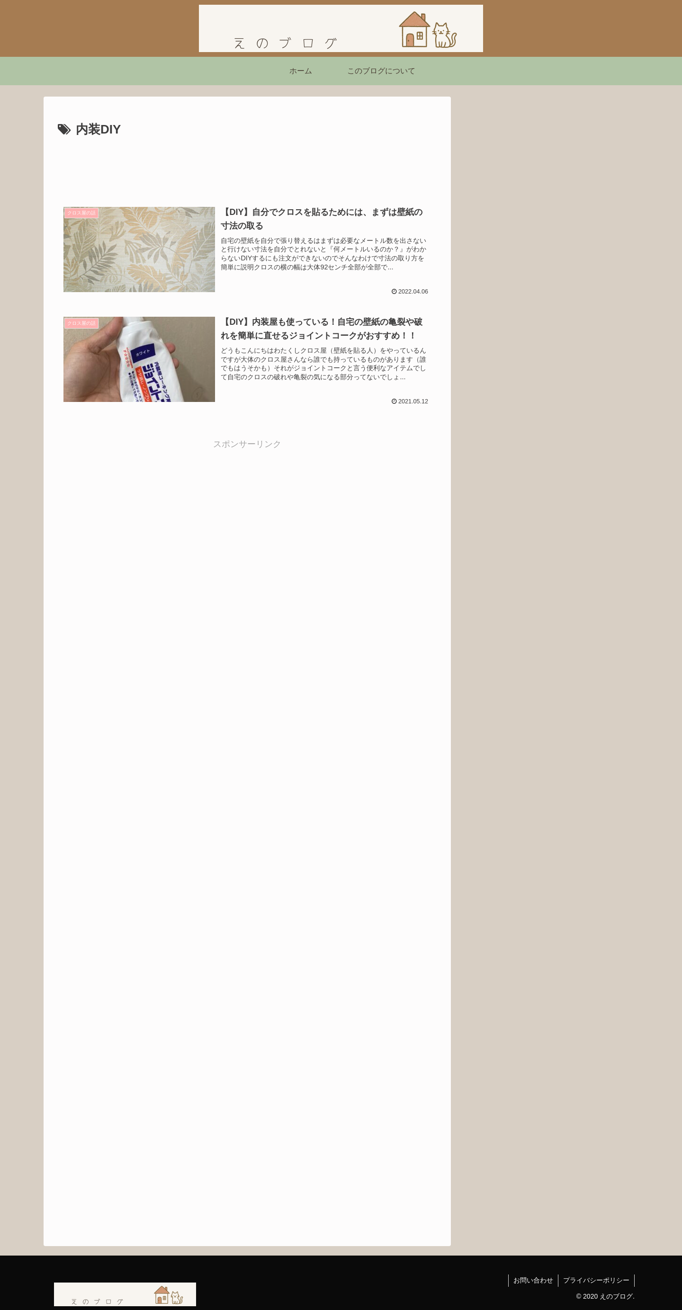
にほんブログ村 (499, 537)
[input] (549, 261)
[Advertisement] (247, 166)
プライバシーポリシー (596, 1280)
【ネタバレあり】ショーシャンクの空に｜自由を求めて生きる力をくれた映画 (548, 481)
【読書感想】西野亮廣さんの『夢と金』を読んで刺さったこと (548, 345)
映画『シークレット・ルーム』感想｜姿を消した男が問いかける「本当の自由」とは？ (548, 434)
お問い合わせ (533, 1280)
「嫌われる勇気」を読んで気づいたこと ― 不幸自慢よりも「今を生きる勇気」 (548, 386)
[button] (619, 261)
